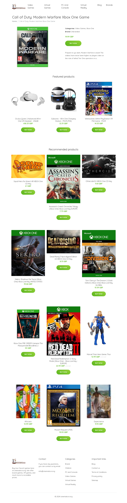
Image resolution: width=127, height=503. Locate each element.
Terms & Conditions (99, 475)
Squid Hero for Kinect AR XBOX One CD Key (28, 185)
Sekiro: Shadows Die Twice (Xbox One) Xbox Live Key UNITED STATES (28, 283)
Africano (28, 424)
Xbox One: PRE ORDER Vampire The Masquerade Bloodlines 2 (28, 347)
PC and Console (65, 7)
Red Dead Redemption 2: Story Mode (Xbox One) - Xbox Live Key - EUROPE (63, 363)
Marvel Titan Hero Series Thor (99, 357)
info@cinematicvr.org (47, 474)
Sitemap (95, 483)
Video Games (31, 7)
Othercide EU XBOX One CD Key (99, 184)
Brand (67, 467)
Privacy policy (97, 479)
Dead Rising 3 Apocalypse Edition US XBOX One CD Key (63, 260)
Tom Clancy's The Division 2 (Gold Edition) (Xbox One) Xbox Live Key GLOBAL (99, 285)
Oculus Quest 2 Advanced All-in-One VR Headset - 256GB (28, 122)
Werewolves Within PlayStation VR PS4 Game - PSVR (99, 122)
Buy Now (73, 46)
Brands (109, 6)
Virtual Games (47, 7)
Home (14, 24)
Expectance (99, 424)
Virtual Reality (84, 7)
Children (68, 471)
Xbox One (90, 31)
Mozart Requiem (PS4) (63, 432)
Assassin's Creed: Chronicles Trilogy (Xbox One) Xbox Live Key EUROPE (63, 210)
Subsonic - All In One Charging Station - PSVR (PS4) (63, 122)
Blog (99, 6)
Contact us (96, 471)
